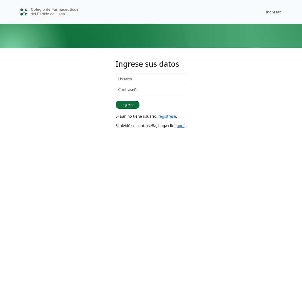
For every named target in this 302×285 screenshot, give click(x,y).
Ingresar (273, 12)
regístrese (167, 116)
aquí (181, 125)
